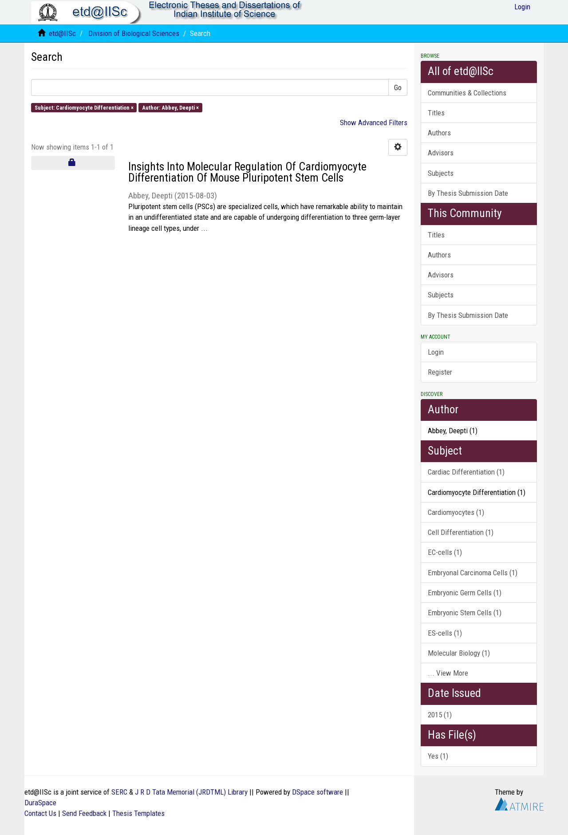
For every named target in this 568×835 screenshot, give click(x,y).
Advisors (441, 152)
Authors (439, 132)
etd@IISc (62, 33)
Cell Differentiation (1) (460, 532)
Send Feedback (84, 813)
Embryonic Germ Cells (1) (464, 592)
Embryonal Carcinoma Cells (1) (472, 572)
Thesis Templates (138, 813)
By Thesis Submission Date (468, 193)
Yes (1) (438, 756)
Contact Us (40, 813)
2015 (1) (440, 714)
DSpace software (317, 792)
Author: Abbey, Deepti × (170, 107)
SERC (119, 792)
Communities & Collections (467, 92)
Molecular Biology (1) (459, 653)
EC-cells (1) (445, 552)
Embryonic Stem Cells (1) (464, 612)
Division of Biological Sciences (133, 33)
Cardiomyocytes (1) (456, 512)
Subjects (441, 173)
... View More (448, 673)
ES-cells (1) (445, 633)
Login (436, 352)
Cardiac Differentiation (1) (466, 471)
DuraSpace (40, 802)
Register (440, 372)
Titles (436, 112)
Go (398, 87)
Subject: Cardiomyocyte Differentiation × (84, 107)
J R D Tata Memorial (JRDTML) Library (191, 792)
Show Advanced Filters (373, 122)
